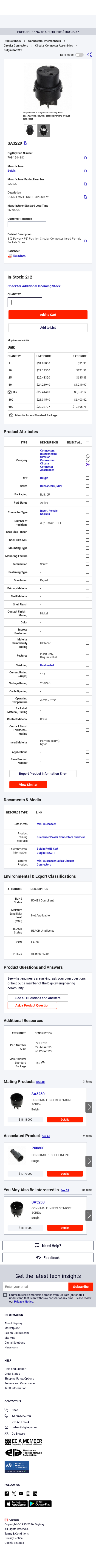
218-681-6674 (17, 1422)
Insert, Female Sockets (48, 512)
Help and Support (15, 1369)
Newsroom (11, 1347)
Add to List (48, 327)
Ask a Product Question (32, 1005)
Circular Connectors (16, 45)
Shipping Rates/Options (19, 1378)
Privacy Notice (23, 1301)
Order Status (12, 1373)
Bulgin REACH (45, 852)
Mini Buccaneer (46, 824)
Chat (11, 1410)
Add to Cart (48, 315)
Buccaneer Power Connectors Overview (61, 837)
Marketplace (12, 1328)
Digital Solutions (15, 1342)
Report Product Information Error (43, 773)
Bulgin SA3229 (13, 50)
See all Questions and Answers (37, 998)
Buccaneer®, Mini (51, 486)
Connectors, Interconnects (44, 41)
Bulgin (12, 170)
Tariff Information (15, 1388)
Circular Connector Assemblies (54, 45)
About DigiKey (13, 1323)
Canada (12, 1519)
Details (65, 1119)
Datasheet (16, 255)
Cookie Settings (14, 1542)
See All (40, 1082)
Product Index (12, 41)
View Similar (28, 785)
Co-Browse (15, 1434)
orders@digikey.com (21, 1428)
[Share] (89, 55)
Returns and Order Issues (20, 1383)
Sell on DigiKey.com (17, 1333)
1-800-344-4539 (18, 1417)
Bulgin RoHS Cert (47, 848)
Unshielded (47, 665)
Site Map (10, 1337)
